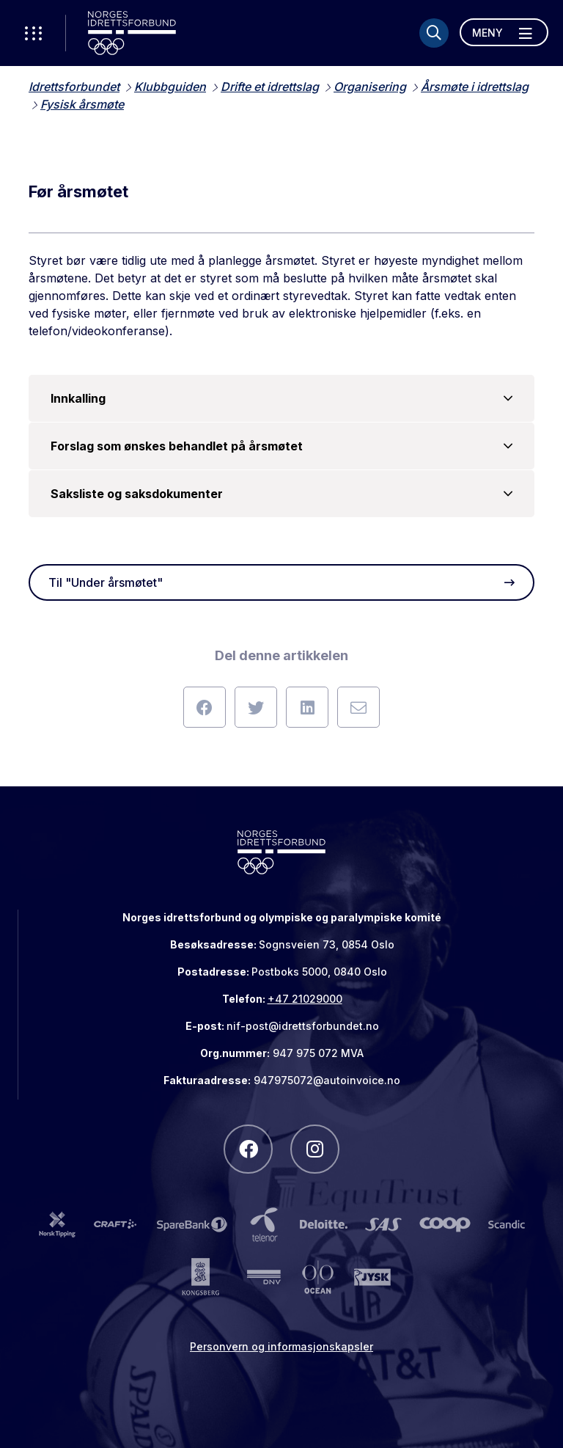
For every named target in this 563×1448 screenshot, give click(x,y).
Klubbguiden (170, 86)
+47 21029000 (305, 998)
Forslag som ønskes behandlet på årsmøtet (281, 446)
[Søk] (434, 33)
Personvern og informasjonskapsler (281, 1346)
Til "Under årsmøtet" (281, 582)
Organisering (370, 86)
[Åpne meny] (504, 32)
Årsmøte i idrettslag (475, 86)
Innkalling (281, 398)
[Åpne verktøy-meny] (33, 33)
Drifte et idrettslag (270, 86)
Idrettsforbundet (74, 86)
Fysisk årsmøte (82, 104)
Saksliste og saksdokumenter (281, 493)
